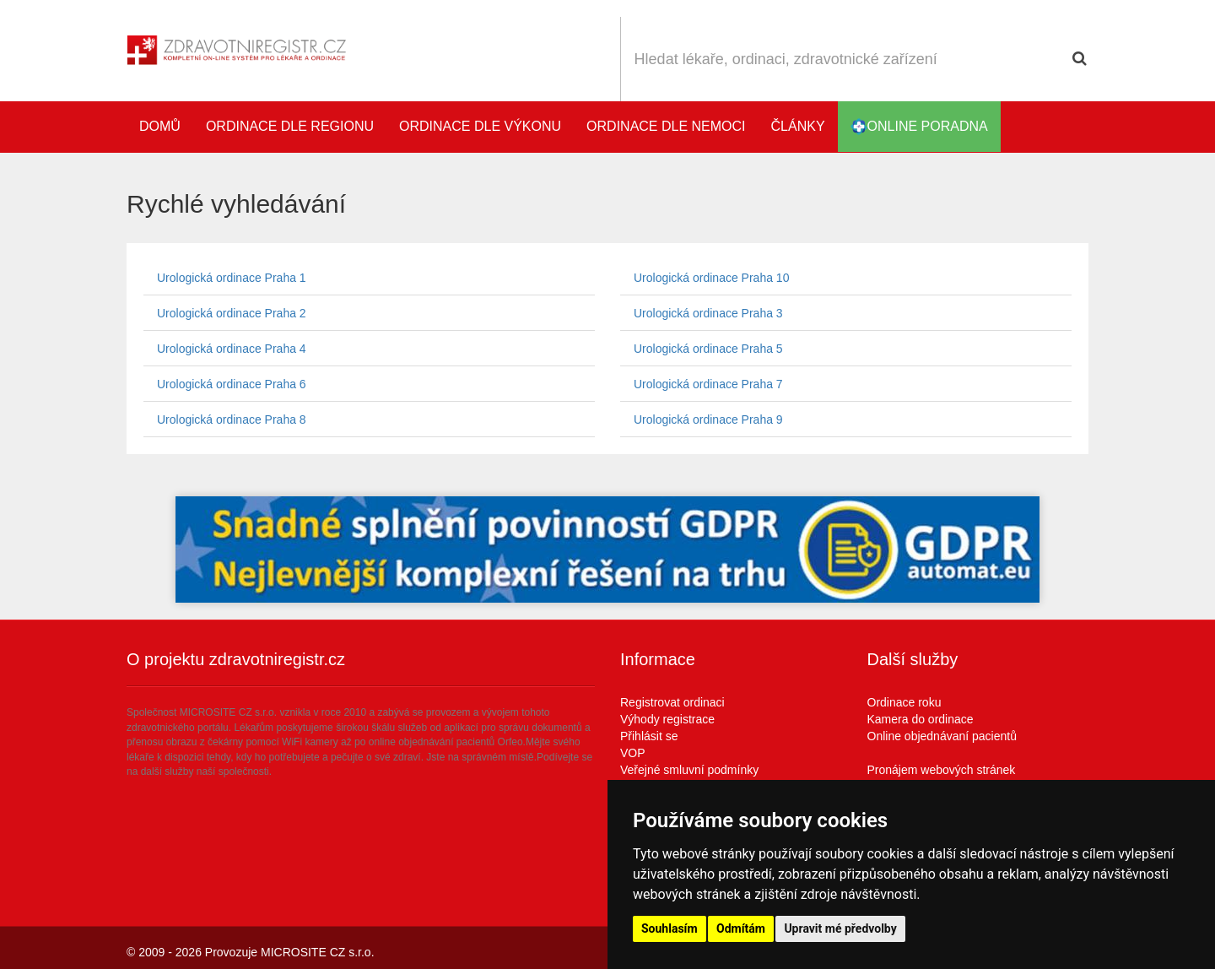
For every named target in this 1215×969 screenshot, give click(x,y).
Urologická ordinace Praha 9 (708, 419)
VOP (632, 753)
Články (798, 126)
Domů (160, 126)
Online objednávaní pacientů (942, 736)
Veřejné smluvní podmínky (689, 770)
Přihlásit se (649, 736)
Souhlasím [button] (669, 928)
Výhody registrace (667, 719)
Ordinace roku (904, 702)
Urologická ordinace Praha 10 (711, 277)
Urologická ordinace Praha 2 (231, 313)
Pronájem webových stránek (941, 770)
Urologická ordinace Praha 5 (708, 348)
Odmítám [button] (740, 928)
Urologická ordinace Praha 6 (231, 384)
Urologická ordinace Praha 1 (231, 277)
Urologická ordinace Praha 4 (231, 348)
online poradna (919, 126)
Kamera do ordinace (920, 719)
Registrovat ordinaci (672, 702)
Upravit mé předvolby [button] (840, 928)
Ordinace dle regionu (290, 126)
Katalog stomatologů (1071, 126)
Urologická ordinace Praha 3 (708, 313)
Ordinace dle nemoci (665, 126)
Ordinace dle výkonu (480, 126)
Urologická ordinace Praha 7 (708, 384)
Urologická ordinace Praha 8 (231, 419)
